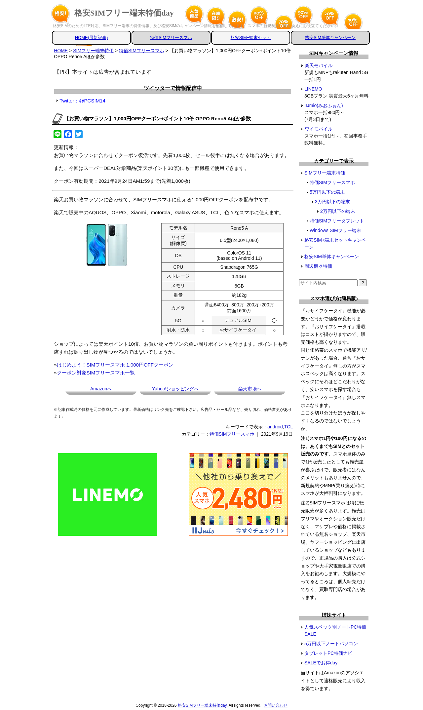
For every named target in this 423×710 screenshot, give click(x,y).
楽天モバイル (318, 65)
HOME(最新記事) (91, 37)
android (275, 426)
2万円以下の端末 (337, 211)
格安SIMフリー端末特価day (124, 13)
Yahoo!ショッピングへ (175, 388)
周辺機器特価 (318, 266)
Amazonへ (101, 388)
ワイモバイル (318, 129)
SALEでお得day (320, 662)
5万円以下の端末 (327, 192)
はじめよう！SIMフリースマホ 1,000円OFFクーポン (115, 365)
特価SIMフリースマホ (171, 37)
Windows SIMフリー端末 (335, 230)
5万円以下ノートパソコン (331, 643)
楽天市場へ (249, 388)
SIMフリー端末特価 (324, 173)
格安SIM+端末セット (251, 37)
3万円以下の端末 (332, 201)
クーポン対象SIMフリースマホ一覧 (96, 372)
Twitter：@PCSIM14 (82, 100)
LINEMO (313, 89)
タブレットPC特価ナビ (328, 653)
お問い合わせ (276, 705)
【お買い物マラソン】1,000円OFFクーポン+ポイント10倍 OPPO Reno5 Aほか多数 (157, 118)
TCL (288, 426)
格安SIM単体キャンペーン (330, 37)
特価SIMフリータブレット (337, 220)
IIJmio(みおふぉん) (323, 105)
